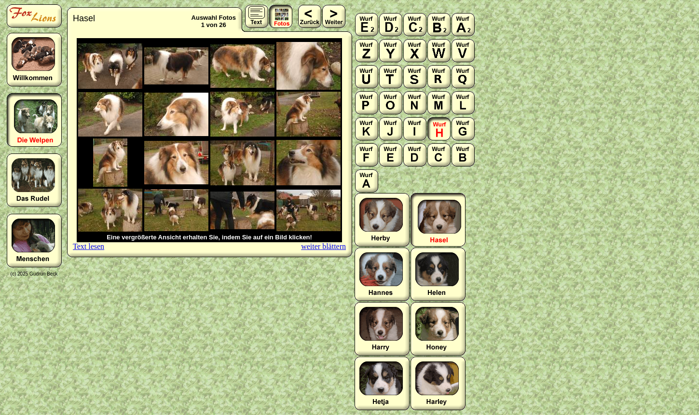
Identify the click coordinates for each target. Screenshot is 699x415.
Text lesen (88, 246)
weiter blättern (323, 246)
